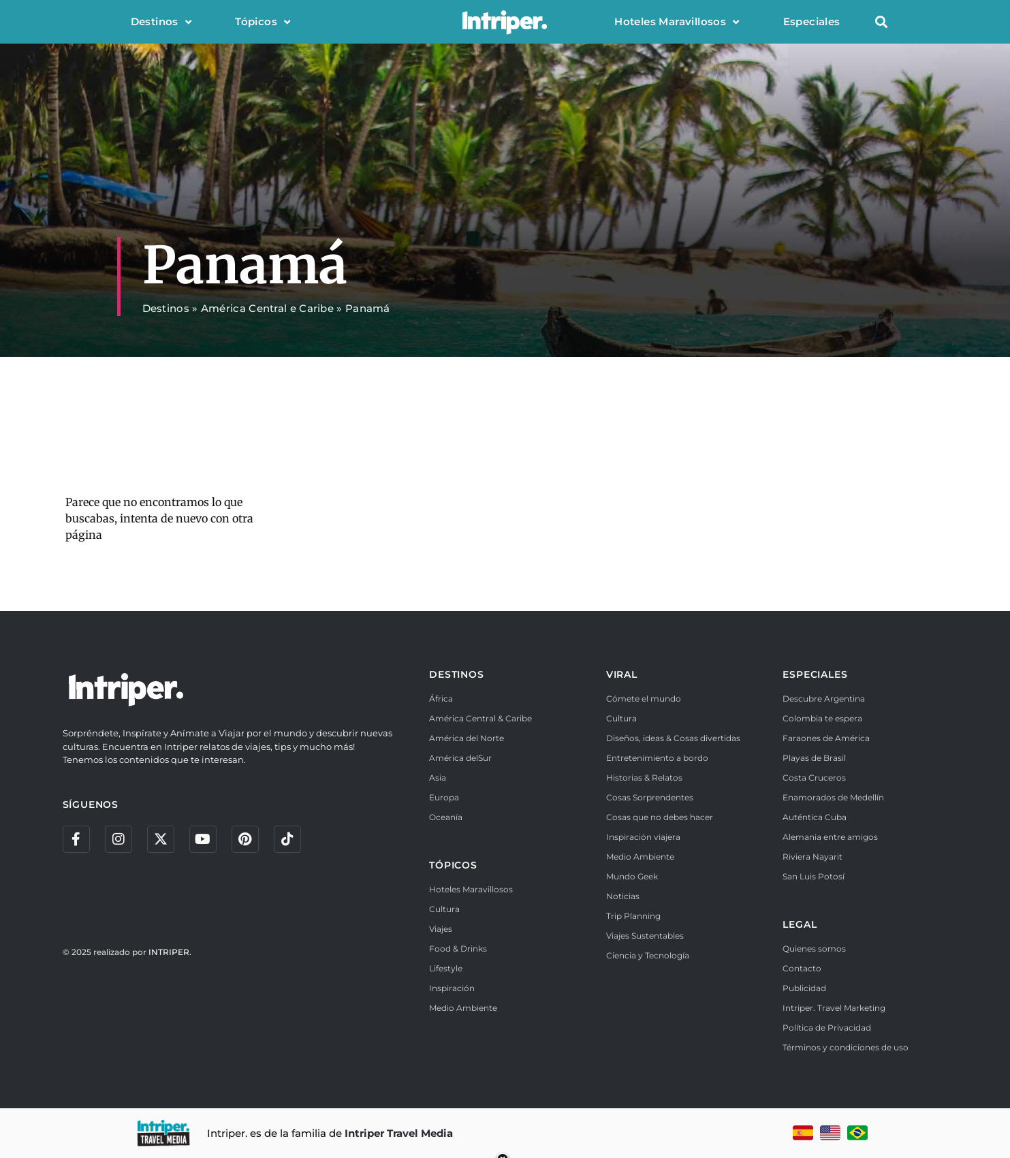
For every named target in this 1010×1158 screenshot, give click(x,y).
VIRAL (621, 674)
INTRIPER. (169, 952)
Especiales (811, 21)
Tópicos (262, 22)
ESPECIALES (815, 674)
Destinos (161, 22)
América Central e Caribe (267, 308)
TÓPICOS (453, 865)
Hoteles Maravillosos (676, 22)
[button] (881, 22)
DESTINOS (456, 674)
